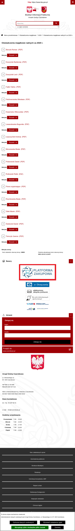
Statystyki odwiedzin (37, 499)
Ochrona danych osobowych (23, 522)
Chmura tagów (37, 505)
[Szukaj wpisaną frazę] (56, 23)
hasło (6, 332)
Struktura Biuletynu (37, 465)
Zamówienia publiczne (37, 459)
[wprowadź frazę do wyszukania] (35, 23)
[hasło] (37, 335)
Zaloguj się (37, 342)
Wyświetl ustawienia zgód (52, 522)
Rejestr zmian (37, 485)
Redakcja (37, 472)
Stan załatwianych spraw (37, 452)
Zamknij (57, 527)
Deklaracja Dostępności (37, 492)
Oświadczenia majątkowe (27, 35)
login (6, 324)
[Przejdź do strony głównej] (37, 13)
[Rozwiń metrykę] (12, 55)
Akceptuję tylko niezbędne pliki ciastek (30, 527)
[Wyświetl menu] (72, 2)
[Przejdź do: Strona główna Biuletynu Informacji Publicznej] (2, 35)
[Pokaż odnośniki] (2, 2)
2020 (39, 35)
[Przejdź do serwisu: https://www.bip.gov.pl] (37, 2)
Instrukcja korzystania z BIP (37, 479)
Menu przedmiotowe (11, 35)
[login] (37, 328)
